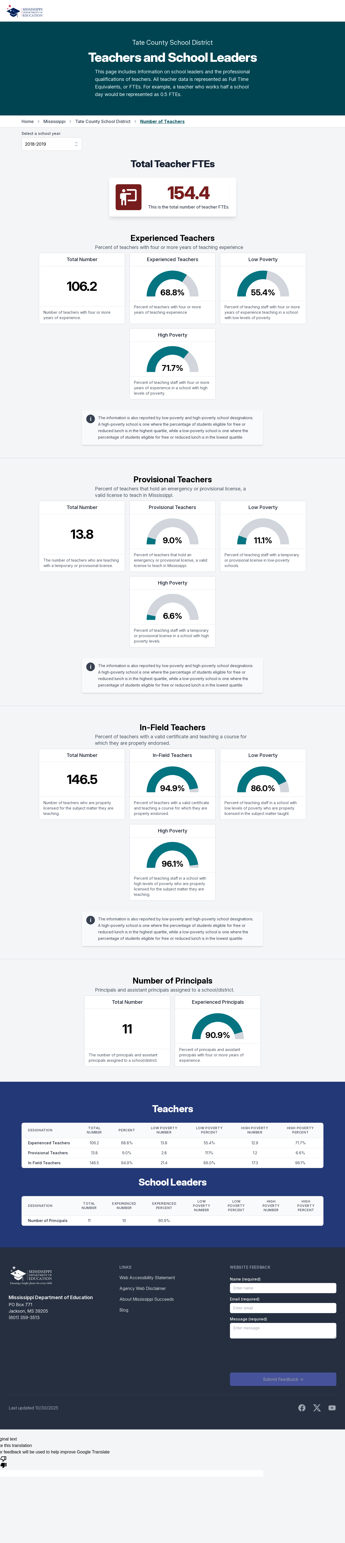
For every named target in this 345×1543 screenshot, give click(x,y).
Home (28, 121)
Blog (123, 1310)
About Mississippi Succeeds (146, 1299)
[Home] (24, 10)
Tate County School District (102, 121)
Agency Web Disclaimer (142, 1288)
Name (245, 1279)
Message (248, 1319)
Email (245, 1299)
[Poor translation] (3, 1461)
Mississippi (54, 121)
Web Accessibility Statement (147, 1277)
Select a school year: (41, 133)
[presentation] (271, 1355)
